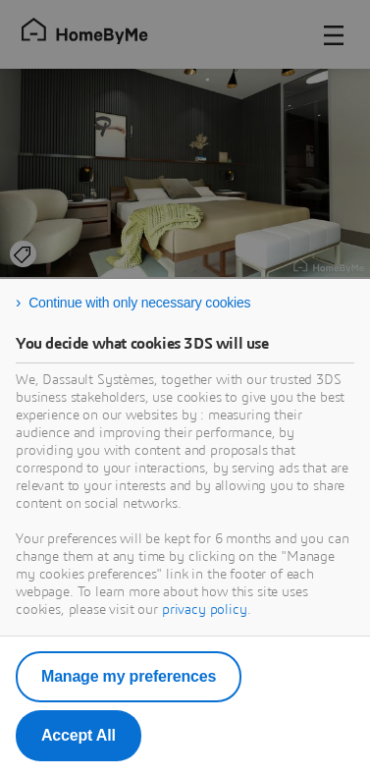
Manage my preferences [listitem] (128, 676)
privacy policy (204, 610)
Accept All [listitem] (78, 735)
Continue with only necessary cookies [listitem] (139, 302)
